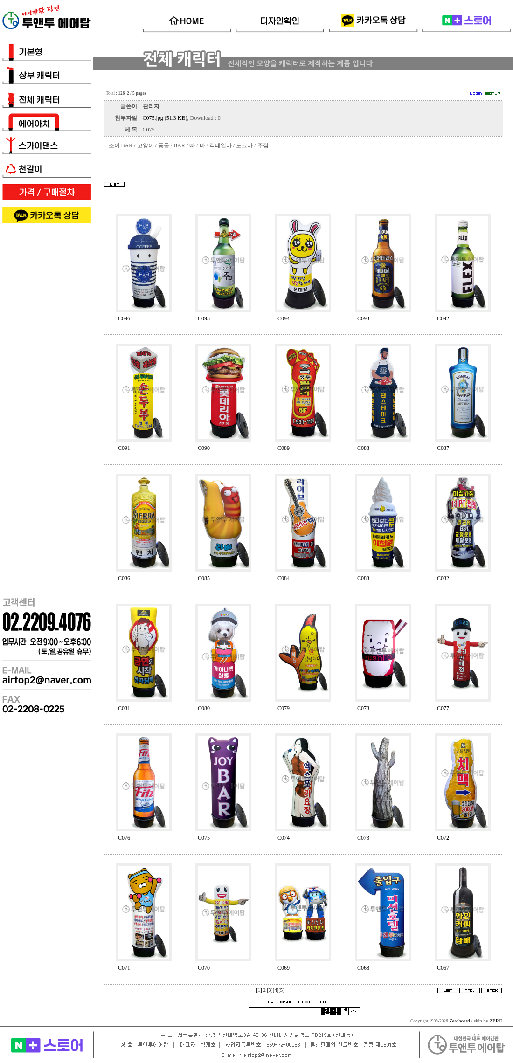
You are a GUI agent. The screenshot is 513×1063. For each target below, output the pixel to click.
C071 (124, 968)
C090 (204, 448)
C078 (363, 708)
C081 (124, 708)
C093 (363, 318)
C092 (443, 318)
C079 (283, 708)
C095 (204, 318)
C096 (124, 318)
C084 (283, 578)
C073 (363, 838)
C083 (363, 578)
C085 (204, 578)
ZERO (496, 1020)
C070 (204, 968)
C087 (443, 448)
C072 (443, 838)
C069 (283, 968)
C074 (283, 838)
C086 (124, 578)
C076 (124, 838)
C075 (204, 838)
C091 (124, 448)
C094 (283, 318)
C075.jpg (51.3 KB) (165, 118)
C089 (283, 448)
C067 (443, 968)
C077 (443, 708)
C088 (363, 448)
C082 (443, 578)
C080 (204, 708)
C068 (363, 968)
